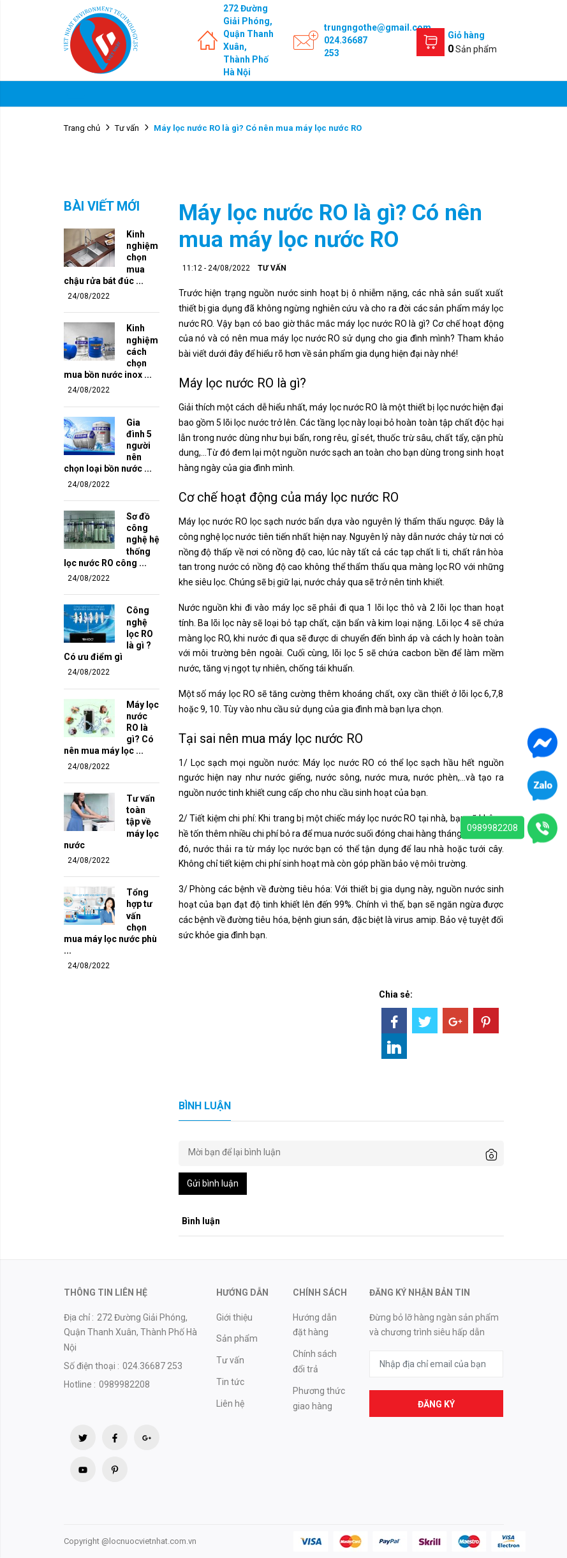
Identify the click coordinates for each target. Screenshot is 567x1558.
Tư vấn (127, 128)
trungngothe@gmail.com (377, 27)
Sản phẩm (237, 1338)
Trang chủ (82, 128)
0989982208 (492, 827)
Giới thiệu (234, 1317)
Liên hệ (230, 1403)
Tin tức (230, 1382)
